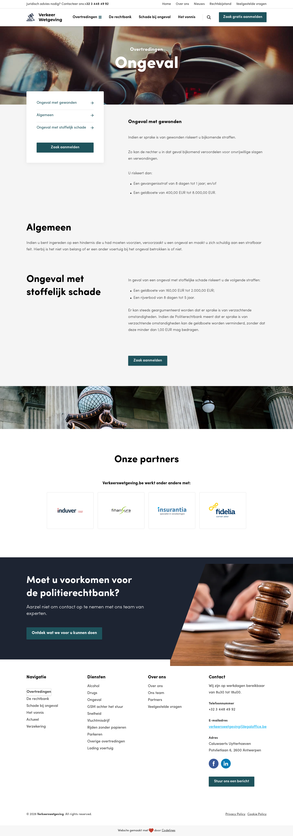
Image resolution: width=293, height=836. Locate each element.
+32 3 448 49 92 (97, 4)
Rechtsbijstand (220, 4)
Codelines (168, 830)
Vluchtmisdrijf (98, 721)
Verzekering (36, 727)
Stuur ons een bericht (231, 781)
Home (166, 4)
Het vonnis (186, 17)
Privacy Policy (235, 814)
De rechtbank (120, 17)
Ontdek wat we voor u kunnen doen (64, 633)
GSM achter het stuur (105, 707)
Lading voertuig (100, 748)
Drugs (92, 693)
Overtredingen (85, 17)
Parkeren (94, 735)
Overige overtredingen (106, 741)
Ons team (156, 693)
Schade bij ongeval (155, 17)
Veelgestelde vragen (251, 4)
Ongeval (94, 700)
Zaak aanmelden (65, 147)
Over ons (182, 4)
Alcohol (93, 686)
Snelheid (94, 714)
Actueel (32, 720)
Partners (155, 700)
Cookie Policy (257, 814)
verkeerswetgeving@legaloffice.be (238, 727)
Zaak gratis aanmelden (242, 17)
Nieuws (199, 4)
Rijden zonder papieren (106, 728)
